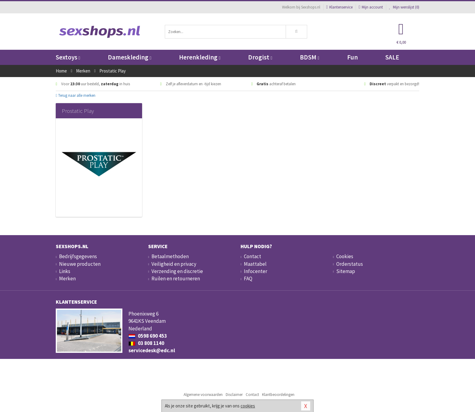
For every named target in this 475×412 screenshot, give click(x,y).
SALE (392, 57)
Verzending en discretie (177, 271)
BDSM (309, 57)
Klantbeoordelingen (278, 394)
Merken (67, 278)
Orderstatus (349, 264)
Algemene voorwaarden (203, 394)
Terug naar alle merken (75, 95)
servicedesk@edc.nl (151, 350)
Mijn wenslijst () (404, 7)
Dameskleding (129, 57)
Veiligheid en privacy (173, 264)
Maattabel (255, 264)
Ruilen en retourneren (175, 278)
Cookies (344, 256)
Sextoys (68, 57)
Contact (252, 256)
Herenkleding (199, 57)
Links (64, 271)
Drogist (260, 57)
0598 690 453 (147, 336)
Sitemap (345, 271)
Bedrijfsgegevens (78, 256)
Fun (352, 57)
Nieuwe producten (80, 264)
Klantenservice (339, 7)
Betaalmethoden (170, 256)
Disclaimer (234, 394)
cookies (248, 406)
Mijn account (371, 7)
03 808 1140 (146, 343)
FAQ (248, 278)
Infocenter (255, 271)
